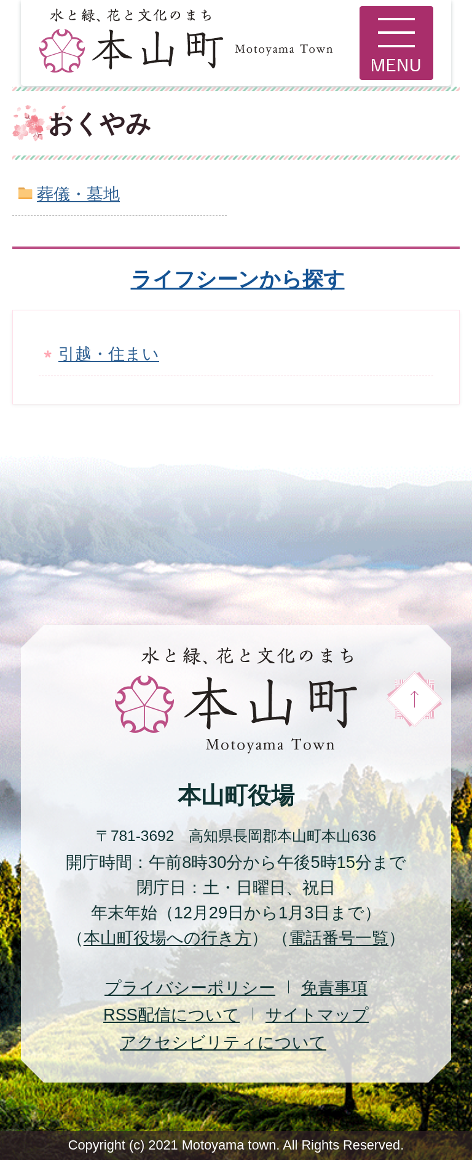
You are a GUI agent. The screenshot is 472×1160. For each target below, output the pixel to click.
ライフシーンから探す (238, 279)
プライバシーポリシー (189, 987)
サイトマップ (317, 1014)
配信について (171, 1014)
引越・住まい (108, 353)
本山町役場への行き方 (167, 937)
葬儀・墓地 (78, 193)
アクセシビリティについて (223, 1042)
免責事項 (334, 987)
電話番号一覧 (338, 937)
